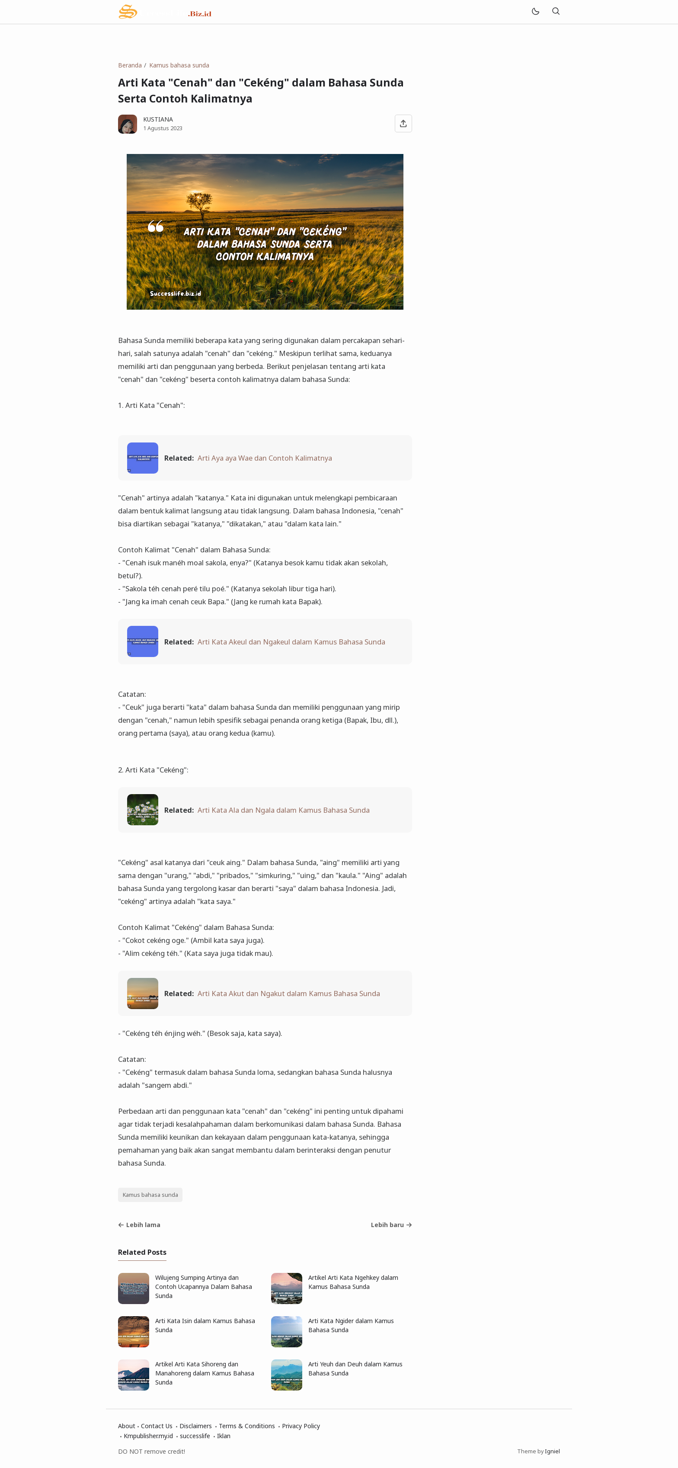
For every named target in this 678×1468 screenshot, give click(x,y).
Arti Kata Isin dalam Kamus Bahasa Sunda (205, 1325)
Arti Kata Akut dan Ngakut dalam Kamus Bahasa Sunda (289, 993)
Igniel (552, 1451)
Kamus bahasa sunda (150, 1195)
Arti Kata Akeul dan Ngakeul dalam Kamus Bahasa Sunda (291, 642)
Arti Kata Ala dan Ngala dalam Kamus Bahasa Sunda (284, 810)
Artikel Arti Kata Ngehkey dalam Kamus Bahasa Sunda (353, 1282)
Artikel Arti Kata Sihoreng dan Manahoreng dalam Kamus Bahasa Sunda (204, 1373)
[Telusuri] (556, 12)
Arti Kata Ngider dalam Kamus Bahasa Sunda (351, 1325)
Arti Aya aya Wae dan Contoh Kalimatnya (265, 458)
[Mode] (535, 11)
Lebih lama (139, 1225)
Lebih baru (391, 1225)
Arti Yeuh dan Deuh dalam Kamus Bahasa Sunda (355, 1368)
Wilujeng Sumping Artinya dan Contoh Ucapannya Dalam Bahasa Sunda (203, 1286)
